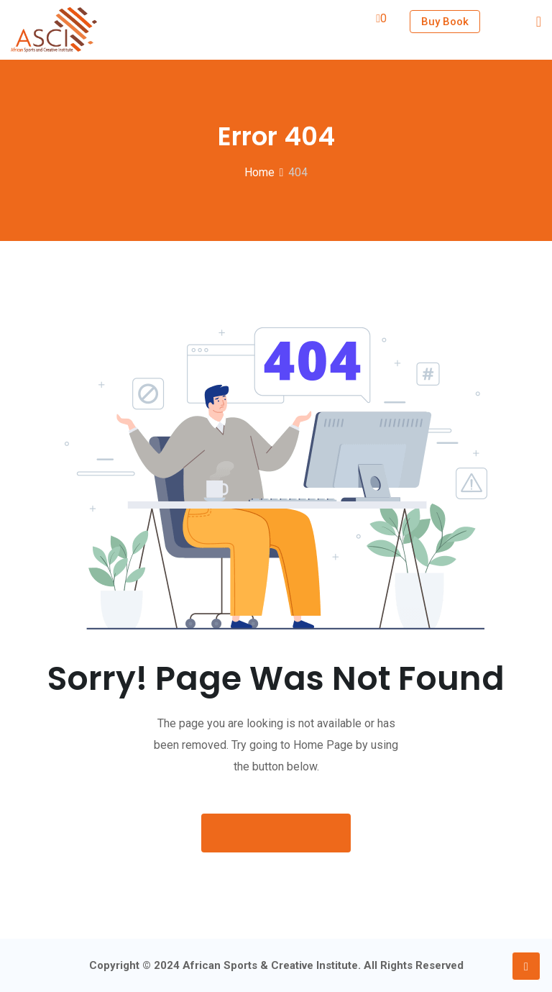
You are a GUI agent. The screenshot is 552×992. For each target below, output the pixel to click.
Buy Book (445, 21)
